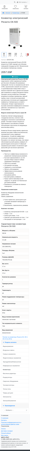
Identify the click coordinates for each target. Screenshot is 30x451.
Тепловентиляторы (8, 385)
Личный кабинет (6, 433)
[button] (22, 2)
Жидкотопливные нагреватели (12, 358)
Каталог (8, 13)
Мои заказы (4, 435)
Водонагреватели (8, 346)
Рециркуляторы (7, 377)
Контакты (4, 420)
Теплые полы (7, 389)
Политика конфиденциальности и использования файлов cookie (11, 423)
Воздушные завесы (8, 350)
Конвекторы (15, 13)
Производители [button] (10, 405)
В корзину (15, 76)
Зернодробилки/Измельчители (12, 362)
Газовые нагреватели (9, 354)
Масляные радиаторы (9, 373)
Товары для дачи (8, 393)
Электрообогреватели (9, 400)
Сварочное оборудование (10, 381)
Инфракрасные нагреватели (11, 365)
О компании (4, 418)
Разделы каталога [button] (10, 342)
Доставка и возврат (7, 431)
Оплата (3, 428)
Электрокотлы (7, 396)
